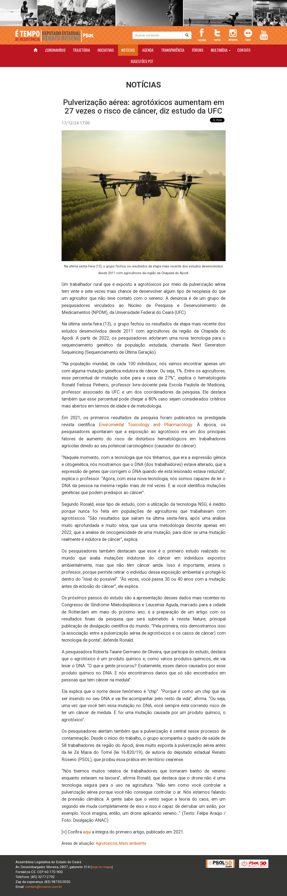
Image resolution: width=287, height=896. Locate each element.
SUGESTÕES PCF (142, 61)
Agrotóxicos (106, 843)
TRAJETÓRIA (81, 50)
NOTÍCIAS (128, 50)
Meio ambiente (132, 843)
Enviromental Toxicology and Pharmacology (145, 424)
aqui (87, 832)
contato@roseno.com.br (43, 887)
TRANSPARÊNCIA (172, 50)
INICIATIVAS (106, 50)
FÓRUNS (197, 50)
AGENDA (148, 50)
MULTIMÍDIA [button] (221, 50)
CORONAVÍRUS (55, 50)
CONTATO (243, 50)
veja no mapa (102, 867)
